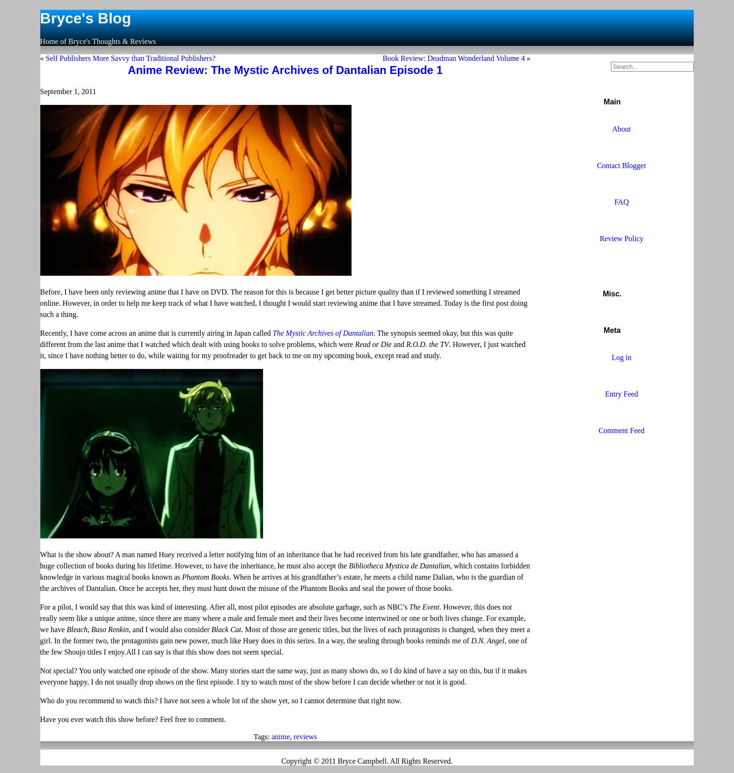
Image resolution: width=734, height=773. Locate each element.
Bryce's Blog (85, 18)
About (621, 129)
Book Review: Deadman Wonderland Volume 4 (453, 58)
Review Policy (622, 239)
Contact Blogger (621, 165)
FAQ (621, 202)
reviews (305, 737)
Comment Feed (622, 430)
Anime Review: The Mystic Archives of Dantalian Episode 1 (285, 70)
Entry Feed (621, 394)
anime (281, 737)
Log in (621, 357)
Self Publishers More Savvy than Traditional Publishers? (131, 58)
